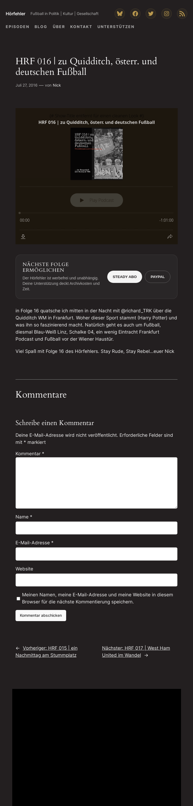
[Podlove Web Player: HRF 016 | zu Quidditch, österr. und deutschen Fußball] (97, 176)
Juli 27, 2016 (27, 85)
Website (24, 569)
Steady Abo (125, 277)
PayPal (158, 277)
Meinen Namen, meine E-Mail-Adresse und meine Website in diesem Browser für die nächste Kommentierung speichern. (97, 598)
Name (24, 517)
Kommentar (30, 453)
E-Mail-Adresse (35, 542)
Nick (57, 85)
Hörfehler (15, 13)
